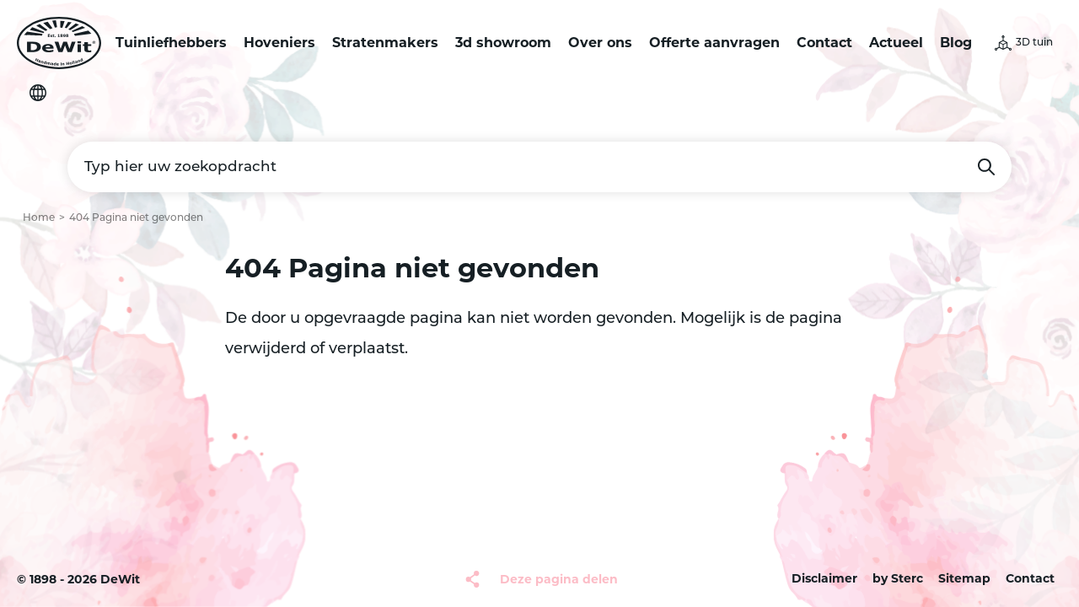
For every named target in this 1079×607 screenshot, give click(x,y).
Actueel (896, 43)
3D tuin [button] (1034, 43)
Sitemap (964, 578)
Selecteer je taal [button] (38, 93)
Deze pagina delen (559, 579)
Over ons (600, 43)
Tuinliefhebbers (171, 43)
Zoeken (986, 167)
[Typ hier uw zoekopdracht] (539, 167)
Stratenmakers (385, 43)
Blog (956, 43)
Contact (824, 43)
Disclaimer (824, 578)
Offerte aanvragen (714, 43)
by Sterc (897, 578)
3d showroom (503, 43)
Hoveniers (279, 43)
